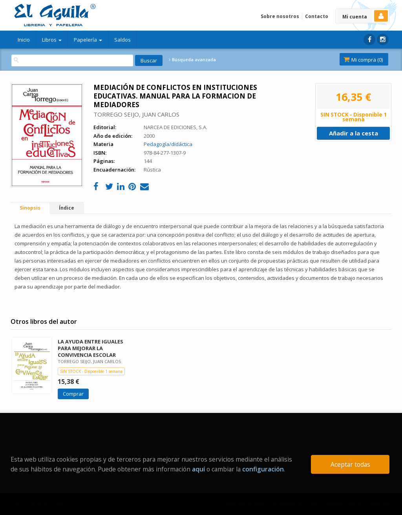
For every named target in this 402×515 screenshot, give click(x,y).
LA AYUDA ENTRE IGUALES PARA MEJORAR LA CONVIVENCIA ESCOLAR (90, 348)
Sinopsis (30, 208)
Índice (66, 208)
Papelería (88, 39)
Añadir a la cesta (353, 133)
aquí (198, 469)
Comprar (73, 393)
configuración (263, 469)
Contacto (316, 16)
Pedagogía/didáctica (168, 144)
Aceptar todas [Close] (350, 464)
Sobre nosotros (280, 16)
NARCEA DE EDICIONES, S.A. (175, 127)
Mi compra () (363, 59)
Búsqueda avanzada (192, 59)
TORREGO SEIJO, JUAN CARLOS (136, 114)
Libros (52, 39)
